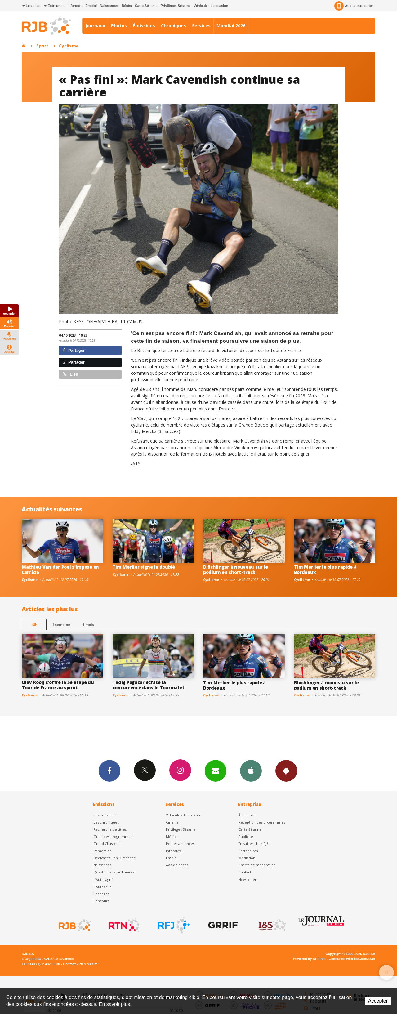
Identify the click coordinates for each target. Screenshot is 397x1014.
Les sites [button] (31, 5)
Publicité (246, 836)
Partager (74, 350)
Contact (245, 872)
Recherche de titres (110, 829)
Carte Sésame (146, 5)
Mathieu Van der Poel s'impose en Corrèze (60, 569)
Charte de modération (257, 865)
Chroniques (173, 26)
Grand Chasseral (107, 844)
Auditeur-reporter (353, 6)
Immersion (102, 851)
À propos (246, 815)
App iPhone (251, 770)
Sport (42, 46)
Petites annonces (180, 844)
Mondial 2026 (230, 26)
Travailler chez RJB (254, 844)
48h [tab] (34, 624)
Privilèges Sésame (176, 5)
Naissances (109, 5)
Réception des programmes (262, 822)
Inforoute (75, 5)
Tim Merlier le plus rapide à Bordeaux (325, 569)
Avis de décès (177, 865)
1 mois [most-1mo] (88, 624)
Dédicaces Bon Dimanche (114, 858)
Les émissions (104, 815)
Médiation (247, 858)
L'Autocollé (102, 887)
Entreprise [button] (54, 5)
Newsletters (215, 770)
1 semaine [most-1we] (61, 624)
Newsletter (247, 880)
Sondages (101, 894)
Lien (70, 374)
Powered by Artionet (309, 959)
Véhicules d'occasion (211, 5)
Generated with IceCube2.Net (352, 959)
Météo (171, 836)
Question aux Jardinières (113, 872)
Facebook (109, 770)
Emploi (91, 5)
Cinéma (172, 822)
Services (201, 26)
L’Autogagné (103, 880)
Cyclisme (69, 46)
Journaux (95, 26)
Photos (119, 26)
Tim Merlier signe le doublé (144, 567)
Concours (101, 901)
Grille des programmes (112, 836)
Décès (127, 5)
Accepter (378, 1000)
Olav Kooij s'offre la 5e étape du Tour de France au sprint (58, 684)
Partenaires (248, 851)
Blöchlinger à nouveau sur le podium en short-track (235, 569)
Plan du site (87, 964)
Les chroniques (106, 822)
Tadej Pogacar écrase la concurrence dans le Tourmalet (149, 684)
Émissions (144, 26)
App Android (286, 770)
